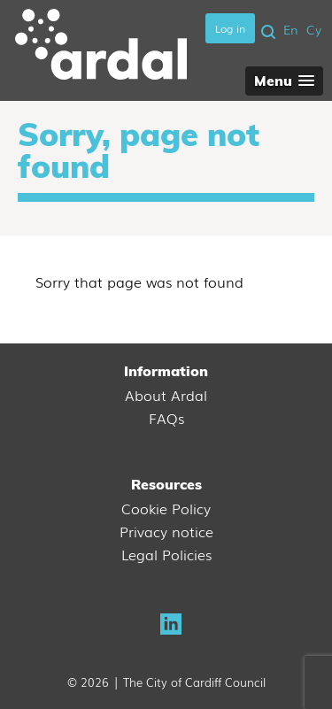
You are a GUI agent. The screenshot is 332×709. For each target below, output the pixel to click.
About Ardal (166, 394)
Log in (230, 28)
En (290, 29)
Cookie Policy (166, 508)
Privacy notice (166, 531)
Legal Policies (166, 554)
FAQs (166, 417)
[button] (284, 81)
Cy (313, 29)
